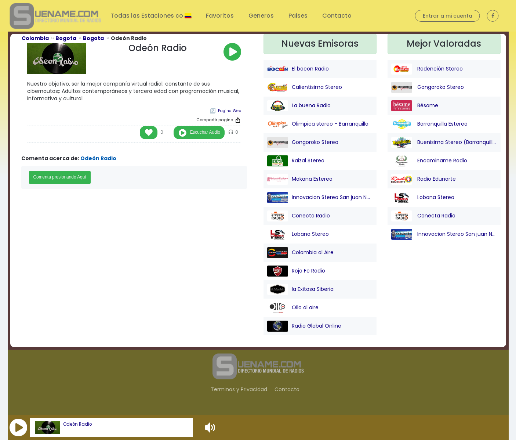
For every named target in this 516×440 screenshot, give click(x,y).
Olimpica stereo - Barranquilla (317, 124)
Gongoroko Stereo (302, 142)
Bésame (414, 105)
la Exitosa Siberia (300, 289)
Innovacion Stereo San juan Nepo (320, 197)
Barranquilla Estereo (429, 124)
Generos (261, 15)
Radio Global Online (304, 326)
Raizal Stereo (295, 160)
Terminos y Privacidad (239, 389)
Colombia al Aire (300, 252)
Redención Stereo (427, 69)
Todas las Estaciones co (147, 15)
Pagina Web (229, 110)
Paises (298, 15)
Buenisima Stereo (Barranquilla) (444, 142)
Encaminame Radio (429, 160)
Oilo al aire (293, 307)
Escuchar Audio (205, 132)
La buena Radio (299, 105)
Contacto (337, 15)
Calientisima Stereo (304, 87)
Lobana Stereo (298, 234)
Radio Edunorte (423, 179)
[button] (18, 427)
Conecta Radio (298, 215)
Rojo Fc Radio (296, 271)
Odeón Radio (77, 424)
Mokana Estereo (300, 179)
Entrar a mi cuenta (447, 15)
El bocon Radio (298, 69)
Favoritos (220, 15)
